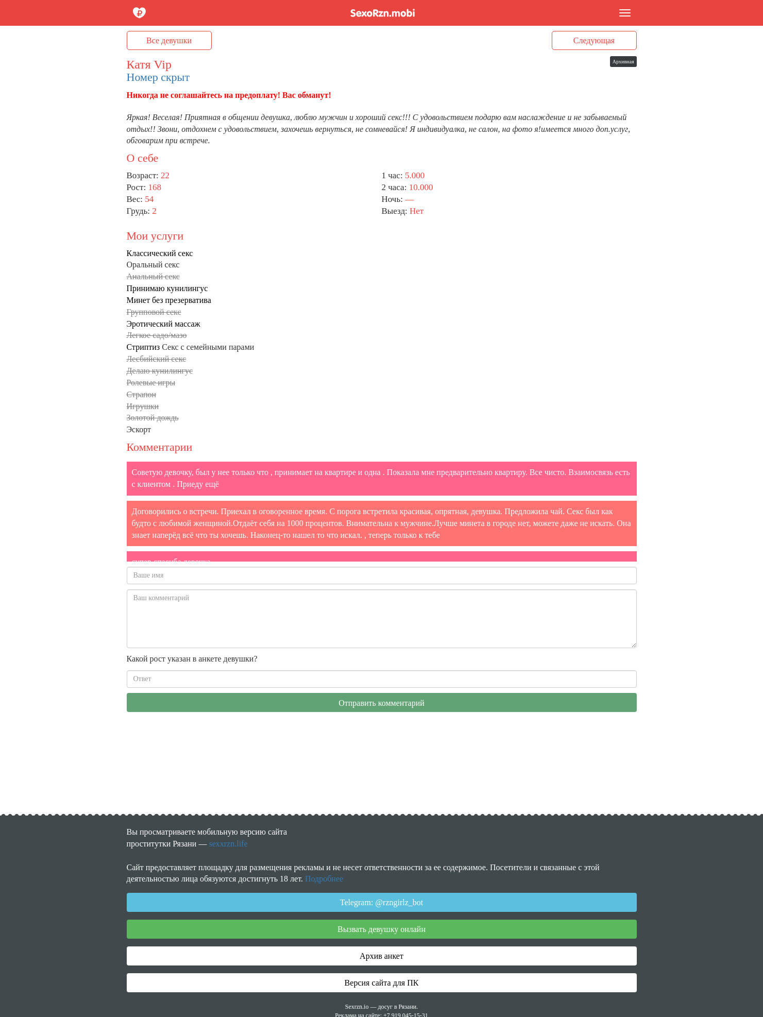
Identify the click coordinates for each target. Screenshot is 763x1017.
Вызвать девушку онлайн (381, 929)
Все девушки (169, 40)
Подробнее (324, 878)
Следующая (594, 40)
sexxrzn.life (228, 843)
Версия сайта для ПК (382, 982)
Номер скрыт (158, 77)
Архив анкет (381, 956)
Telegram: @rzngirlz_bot (381, 902)
